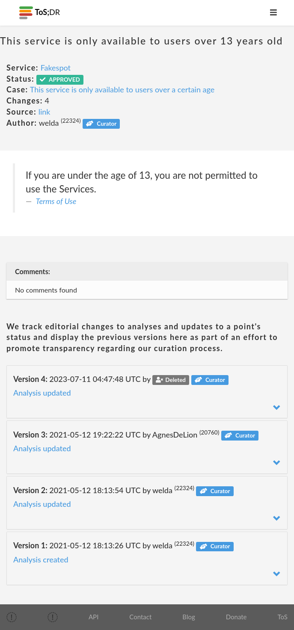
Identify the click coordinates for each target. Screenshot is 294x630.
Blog (188, 617)
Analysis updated (42, 392)
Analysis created (40, 559)
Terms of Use (56, 201)
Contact (140, 617)
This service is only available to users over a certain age (122, 89)
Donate (236, 617)
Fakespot (56, 67)
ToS (283, 617)
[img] (11, 617)
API (93, 617)
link (44, 111)
